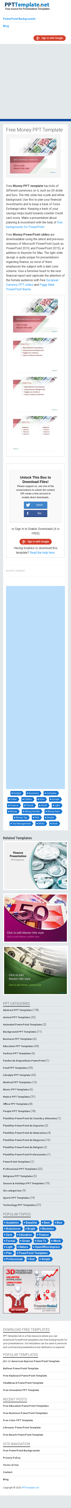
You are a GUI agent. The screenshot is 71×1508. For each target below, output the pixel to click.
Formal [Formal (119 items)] (10, 1240)
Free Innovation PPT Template (21, 1390)
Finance (14, 805)
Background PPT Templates (19, 1031)
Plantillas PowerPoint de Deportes (23, 1125)
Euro (42, 799)
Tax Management (21, 823)
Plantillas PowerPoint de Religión (23, 1147)
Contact (7, 1472)
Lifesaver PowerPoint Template (22, 1427)
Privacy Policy (11, 1457)
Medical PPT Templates (17, 1082)
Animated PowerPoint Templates (22, 1024)
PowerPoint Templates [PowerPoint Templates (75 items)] (33, 1253)
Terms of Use (11, 1465)
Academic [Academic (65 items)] (12, 1222)
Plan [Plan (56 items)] (9, 1253)
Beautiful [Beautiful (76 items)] (31, 1222)
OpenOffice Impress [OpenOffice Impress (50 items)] (47, 1246)
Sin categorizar (12, 1190)
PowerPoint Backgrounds (19, 18)
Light (57, 805)
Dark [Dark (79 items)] (9, 1234)
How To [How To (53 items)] (41, 1240)
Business (34, 793)
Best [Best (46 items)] (47, 1222)
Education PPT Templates (18, 1046)
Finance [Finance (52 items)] (44, 1234)
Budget (17, 793)
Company (51, 793)
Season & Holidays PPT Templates (23, 1183)
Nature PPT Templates (16, 1096)
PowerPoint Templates (16, 1161)
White (41, 823)
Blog (6, 26)
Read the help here (42, 552)
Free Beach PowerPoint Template (23, 1434)
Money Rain (54, 811)
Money (13, 811)
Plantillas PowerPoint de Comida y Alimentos (30, 1118)
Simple (50, 817)
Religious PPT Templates (18, 1176)
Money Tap (21, 817)
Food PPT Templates (15, 1067)
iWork (44, 805)
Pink (37, 817)
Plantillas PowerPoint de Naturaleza (25, 1132)
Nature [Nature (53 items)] (24, 1246)
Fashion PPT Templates (17, 1053)
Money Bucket (32, 811)
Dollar (14, 799)
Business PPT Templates (18, 1039)
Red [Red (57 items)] (32, 1259)
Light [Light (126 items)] (9, 1246)
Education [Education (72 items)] (25, 1234)
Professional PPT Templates (20, 1169)
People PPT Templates (16, 1111)
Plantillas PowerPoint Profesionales (25, 1154)
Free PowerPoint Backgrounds (21, 1450)
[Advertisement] (35, 81)
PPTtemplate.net (30, 1487)
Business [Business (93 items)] (48, 1228)
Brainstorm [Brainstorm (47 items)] (13, 1228)
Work (55, 823)
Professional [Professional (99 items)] (14, 1259)
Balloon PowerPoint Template (21, 1368)
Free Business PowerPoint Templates (25, 1413)
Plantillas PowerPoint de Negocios (24, 1140)
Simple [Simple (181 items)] (45, 1259)
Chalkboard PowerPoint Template (23, 1382)
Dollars (28, 799)
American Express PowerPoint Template (35, 1361)
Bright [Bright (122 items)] (31, 1228)
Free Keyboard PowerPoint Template (25, 1375)
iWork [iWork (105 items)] (57, 1240)
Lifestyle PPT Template (16, 1075)
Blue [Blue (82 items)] (59, 1222)
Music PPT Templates (16, 1089)
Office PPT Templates (16, 1104)
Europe (55, 799)
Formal (29, 805)
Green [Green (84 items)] (26, 1240)
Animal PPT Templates (16, 1017)
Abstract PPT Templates (17, 1010)
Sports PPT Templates (16, 1197)
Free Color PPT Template (18, 1420)
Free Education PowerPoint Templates (26, 1405)
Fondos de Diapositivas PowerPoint (24, 1060)
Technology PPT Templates (19, 1205)
